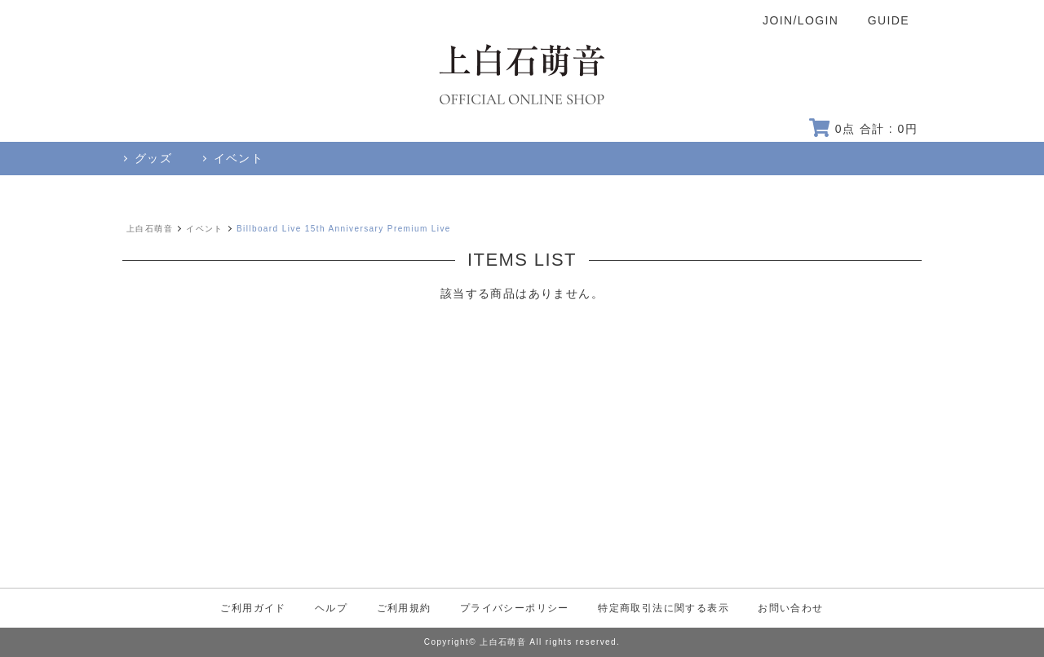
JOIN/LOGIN (800, 20)
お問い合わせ (790, 608)
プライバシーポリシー (514, 608)
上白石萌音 (149, 228)
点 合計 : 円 (863, 128)
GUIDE (888, 20)
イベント (204, 228)
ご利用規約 (404, 608)
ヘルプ (331, 608)
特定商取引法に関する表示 (663, 608)
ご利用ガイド (252, 608)
